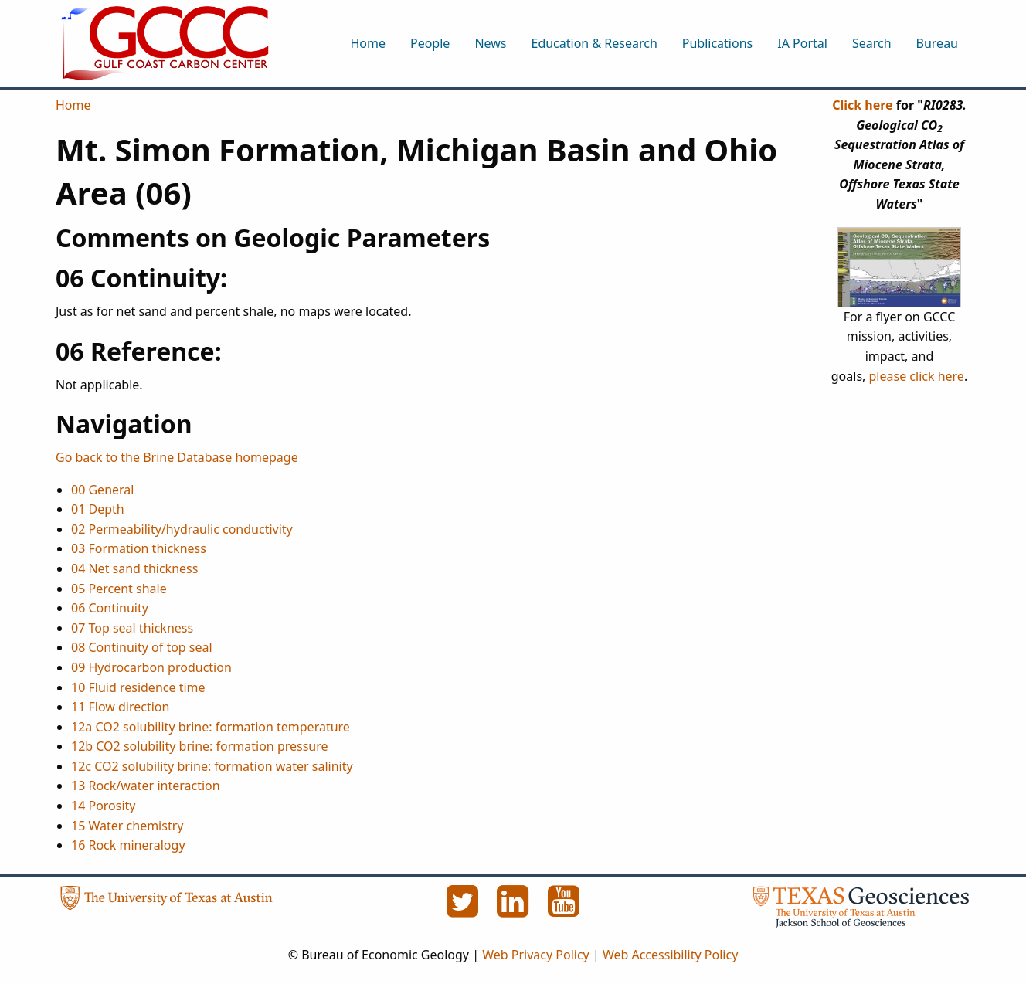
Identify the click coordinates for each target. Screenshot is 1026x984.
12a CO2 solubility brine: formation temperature (210, 726)
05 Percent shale (119, 588)
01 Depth (97, 508)
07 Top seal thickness (132, 627)
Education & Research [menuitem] (594, 43)
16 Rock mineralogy (128, 844)
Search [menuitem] (872, 43)
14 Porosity (103, 805)
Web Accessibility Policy (670, 954)
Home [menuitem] (368, 43)
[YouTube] (564, 909)
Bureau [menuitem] (937, 43)
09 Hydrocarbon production (151, 667)
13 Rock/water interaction (145, 785)
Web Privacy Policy (535, 954)
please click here (916, 376)
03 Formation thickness (138, 548)
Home (73, 105)
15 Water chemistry (127, 825)
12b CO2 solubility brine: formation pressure (199, 746)
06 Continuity (109, 607)
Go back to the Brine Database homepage (177, 457)
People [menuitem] (430, 43)
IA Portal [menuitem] (802, 43)
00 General (102, 489)
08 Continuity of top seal (141, 647)
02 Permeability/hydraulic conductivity (182, 529)
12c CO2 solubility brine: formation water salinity (212, 766)
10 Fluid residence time (138, 687)
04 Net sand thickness (134, 568)
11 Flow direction (120, 706)
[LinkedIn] (514, 909)
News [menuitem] (490, 43)
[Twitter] (463, 909)
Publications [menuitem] (717, 43)
